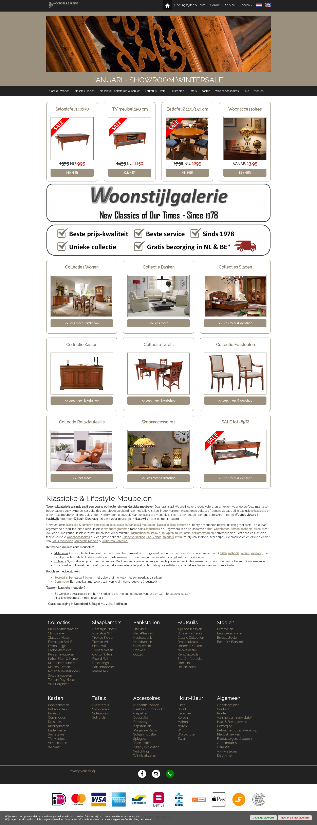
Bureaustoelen (228, 638)
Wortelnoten (187, 734)
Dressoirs (55, 722)
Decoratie (140, 717)
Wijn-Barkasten (144, 755)
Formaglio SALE (60, 642)
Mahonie (184, 722)
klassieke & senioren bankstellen (87, 525)
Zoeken (246, 5)
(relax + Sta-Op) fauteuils (166, 533)
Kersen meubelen (61, 654)
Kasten (206, 91)
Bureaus (54, 713)
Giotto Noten (102, 654)
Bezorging (224, 726)
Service (230, 5)
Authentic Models (86, 541)
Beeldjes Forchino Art (149, 709)
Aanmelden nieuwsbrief (234, 717)
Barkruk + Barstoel (230, 642)
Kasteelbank (142, 638)
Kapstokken (142, 726)
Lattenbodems (103, 667)
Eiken (181, 705)
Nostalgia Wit (102, 633)
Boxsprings (100, 663)
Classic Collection (191, 638)
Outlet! (138, 654)
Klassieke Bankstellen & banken (120, 91)
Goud (182, 709)
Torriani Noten (102, 650)
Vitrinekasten (57, 743)
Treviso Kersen (103, 638)
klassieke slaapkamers (171, 525)
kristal (179, 537)
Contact (215, 5)
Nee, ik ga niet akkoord (295, 817)
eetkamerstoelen (203, 533)
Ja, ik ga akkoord (263, 817)
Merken (259, 91)
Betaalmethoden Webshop (237, 730)
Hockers (139, 650)
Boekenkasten (58, 705)
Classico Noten (59, 638)
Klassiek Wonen (59, 91)
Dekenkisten (187, 667)
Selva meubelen (60, 675)
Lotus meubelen (62, 541)
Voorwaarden (227, 751)
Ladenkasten (57, 730)
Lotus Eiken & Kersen (63, 659)
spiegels (168, 537)
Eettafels (99, 717)
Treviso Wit (100, 642)
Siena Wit (99, 646)
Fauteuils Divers (155, 91)
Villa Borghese (58, 684)
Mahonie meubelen (62, 663)
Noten (182, 726)
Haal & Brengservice (232, 722)
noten (208, 529)
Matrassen (100, 671)
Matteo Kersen (59, 667)
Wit (180, 730)
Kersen (183, 717)
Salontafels (100, 709)
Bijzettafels (100, 705)
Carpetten (140, 713)
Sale (246, 91)
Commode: (61, 581)
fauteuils (202, 565)
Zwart (182, 739)
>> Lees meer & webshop (235, 478)
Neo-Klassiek (143, 633)
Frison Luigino (58, 646)
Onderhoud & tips (230, 743)
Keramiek (184, 713)
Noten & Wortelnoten (64, 671)
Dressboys (141, 722)
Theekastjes (142, 743)
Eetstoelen (177, 91)
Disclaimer (224, 755)
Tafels (193, 91)
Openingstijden (228, 705)
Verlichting (141, 751)
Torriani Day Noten (62, 680)
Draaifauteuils (188, 642)
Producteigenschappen (234, 739)
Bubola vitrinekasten (63, 629)
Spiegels (139, 739)
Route (221, 713)
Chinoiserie (56, 633)
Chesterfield (142, 646)
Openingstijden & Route (189, 5)
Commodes (57, 717)
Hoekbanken (142, 642)
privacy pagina (112, 819)
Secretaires (56, 734)
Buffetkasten (57, 709)
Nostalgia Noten (104, 629)
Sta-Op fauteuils (190, 659)
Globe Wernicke (59, 650)
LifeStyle (140, 629)
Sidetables (100, 713)
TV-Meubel (56, 739)
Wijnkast (54, 747)
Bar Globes (153, 537)
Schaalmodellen (145, 734)
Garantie (223, 747)
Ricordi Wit (100, 659)
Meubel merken (228, 734)
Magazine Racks (145, 730)
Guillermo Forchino (114, 541)
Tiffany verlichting (146, 747)
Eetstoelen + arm (229, 633)
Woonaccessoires (227, 91)
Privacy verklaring (82, 771)
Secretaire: (61, 577)
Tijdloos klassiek (190, 629)
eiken (257, 529)
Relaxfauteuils (188, 654)
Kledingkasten (58, 726)
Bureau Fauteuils (190, 633)
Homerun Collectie (191, 646)
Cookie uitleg (131, 819)
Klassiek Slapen (84, 91)
